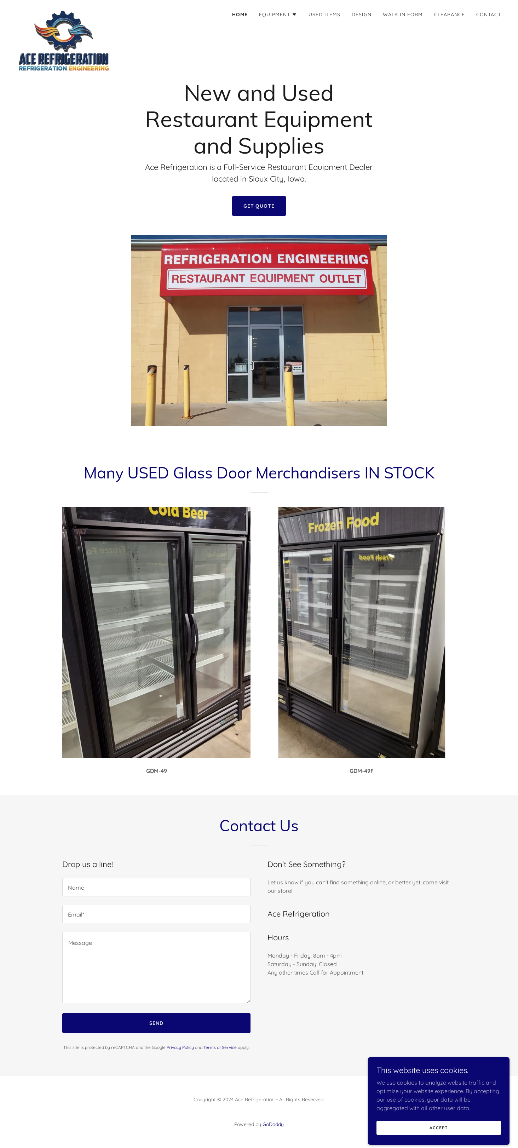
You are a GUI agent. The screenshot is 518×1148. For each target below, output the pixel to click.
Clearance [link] (449, 14)
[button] (278, 14)
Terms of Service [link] (220, 1047)
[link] (64, 12)
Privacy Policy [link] (180, 1047)
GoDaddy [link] (273, 1124)
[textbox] (156, 887)
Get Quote (259, 206)
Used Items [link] (324, 14)
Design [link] (362, 14)
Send (156, 1023)
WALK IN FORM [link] (403, 14)
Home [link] (240, 14)
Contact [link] (488, 14)
